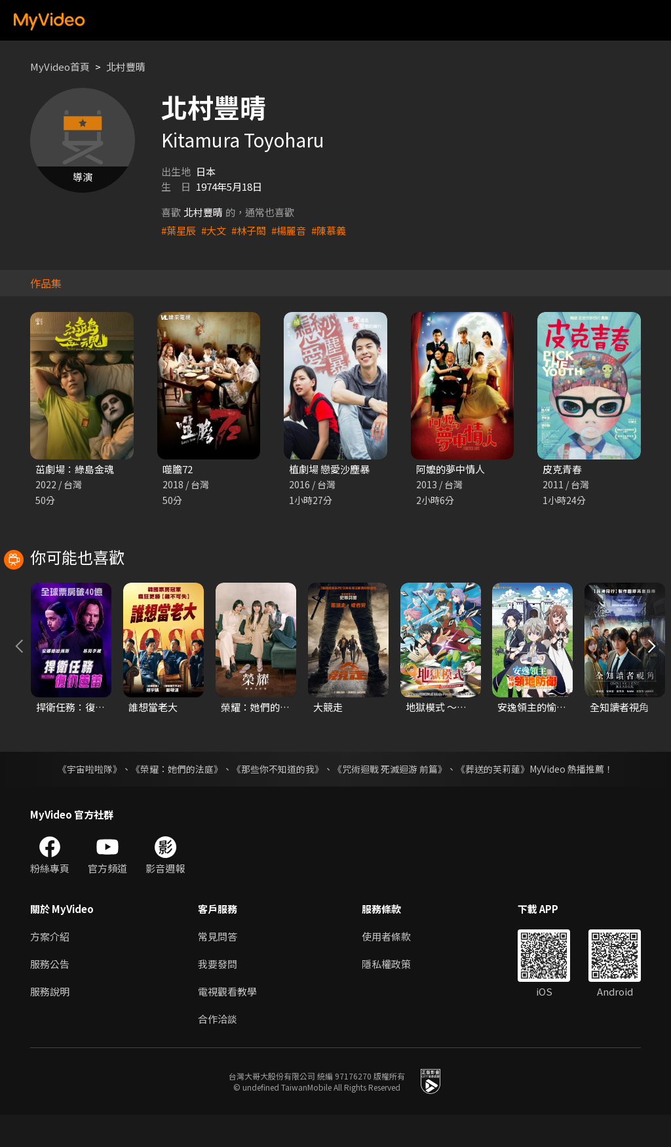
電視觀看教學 (227, 1023)
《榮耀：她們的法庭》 (177, 800)
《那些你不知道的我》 (278, 800)
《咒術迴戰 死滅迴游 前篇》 (390, 800)
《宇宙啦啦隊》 (90, 800)
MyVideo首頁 (60, 66)
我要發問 (217, 996)
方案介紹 (49, 968)
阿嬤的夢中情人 (450, 469)
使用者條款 (386, 968)
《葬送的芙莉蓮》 (492, 800)
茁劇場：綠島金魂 (74, 469)
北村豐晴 (125, 66)
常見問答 (217, 968)
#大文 (213, 230)
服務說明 (49, 1023)
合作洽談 (217, 1051)
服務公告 (49, 996)
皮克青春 (562, 469)
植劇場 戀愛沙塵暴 (329, 469)
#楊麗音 (288, 230)
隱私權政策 (386, 996)
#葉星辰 (178, 230)
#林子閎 (248, 230)
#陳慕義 (328, 230)
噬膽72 (178, 469)
